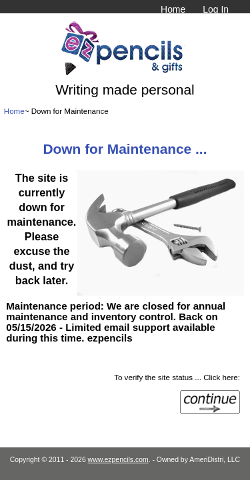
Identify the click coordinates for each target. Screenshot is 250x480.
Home (173, 9)
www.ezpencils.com (118, 459)
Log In (216, 9)
